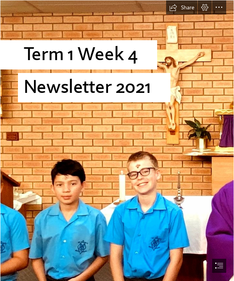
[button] (181, 7)
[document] (117, 140)
